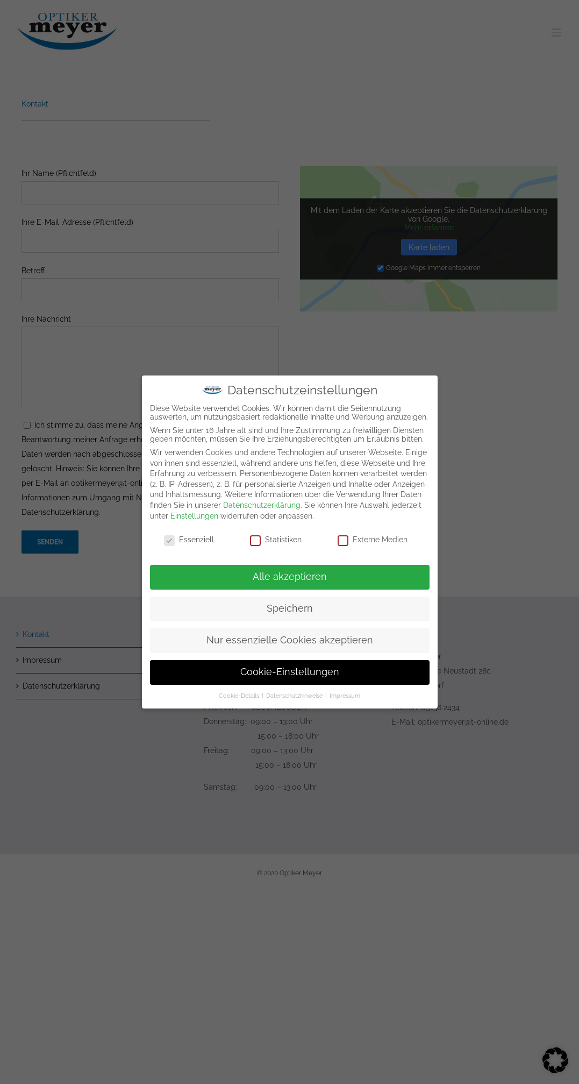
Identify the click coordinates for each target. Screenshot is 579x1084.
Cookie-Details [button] (240, 693)
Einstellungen (194, 513)
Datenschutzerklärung (262, 502)
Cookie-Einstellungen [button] (289, 669)
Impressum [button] (345, 693)
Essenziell (189, 537)
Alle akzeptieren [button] (290, 574)
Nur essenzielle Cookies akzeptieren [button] (289, 637)
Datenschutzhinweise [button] (295, 693)
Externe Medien (373, 537)
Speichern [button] (290, 605)
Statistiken (276, 537)
